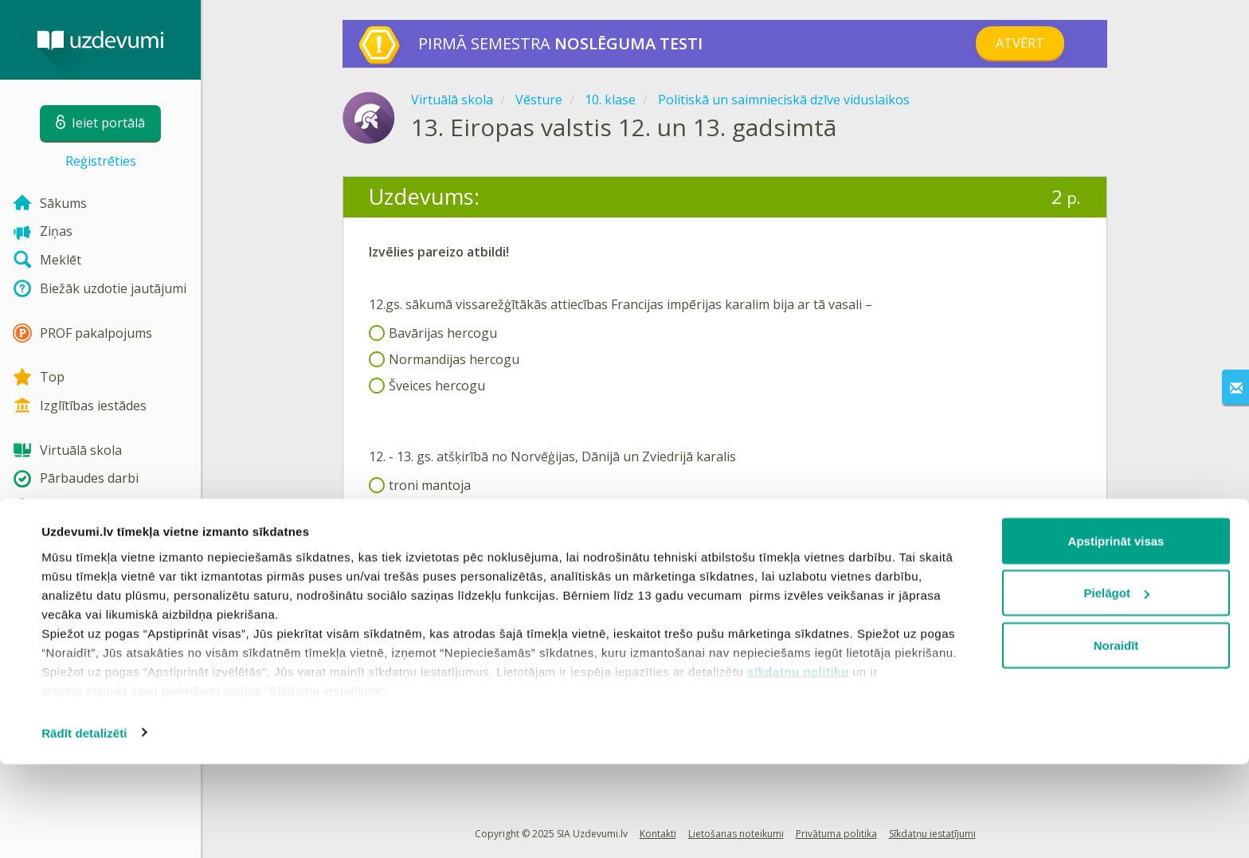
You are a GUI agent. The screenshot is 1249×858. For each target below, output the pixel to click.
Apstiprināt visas (1116, 634)
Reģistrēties (100, 161)
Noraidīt (1116, 739)
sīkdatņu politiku (798, 765)
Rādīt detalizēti (84, 826)
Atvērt (1020, 43)
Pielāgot (1116, 687)
